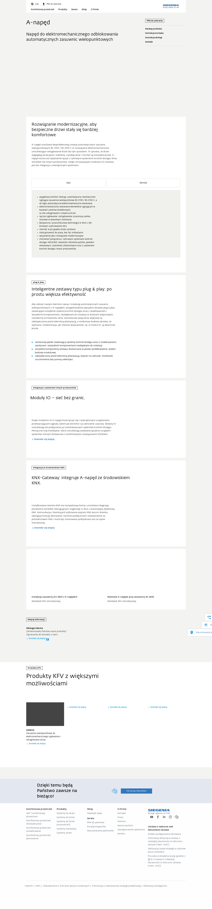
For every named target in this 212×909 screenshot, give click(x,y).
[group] (106, 224)
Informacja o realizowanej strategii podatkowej (116, 886)
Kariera (121, 834)
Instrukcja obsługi (165, 37)
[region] (106, 218)
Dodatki (165, 42)
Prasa (120, 817)
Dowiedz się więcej (44, 439)
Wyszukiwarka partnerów (100, 831)
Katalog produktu (165, 29)
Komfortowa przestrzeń (42, 10)
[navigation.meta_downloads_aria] (51, 4)
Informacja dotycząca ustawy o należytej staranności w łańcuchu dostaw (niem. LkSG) (165, 841)
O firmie (95, 10)
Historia (121, 821)
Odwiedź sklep (94, 813)
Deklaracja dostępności (155, 886)
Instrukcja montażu (165, 33)
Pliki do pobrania (95, 823)
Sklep (84, 10)
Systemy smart (64, 833)
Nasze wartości (125, 826)
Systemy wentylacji (66, 829)
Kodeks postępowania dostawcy (164, 834)
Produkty (62, 10)
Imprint (28, 886)
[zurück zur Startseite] (170, 6)
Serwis (74, 10)
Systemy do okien (66, 813)
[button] (68, 182)
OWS (37, 886)
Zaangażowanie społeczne (131, 830)
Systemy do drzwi (66, 817)
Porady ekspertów (96, 827)
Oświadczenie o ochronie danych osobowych (66, 886)
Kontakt (121, 813)
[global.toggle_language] (34, 4)
